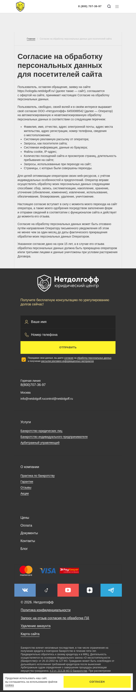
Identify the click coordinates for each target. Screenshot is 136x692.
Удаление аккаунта (35, 626)
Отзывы (25, 487)
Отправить (68, 347)
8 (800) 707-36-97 (90, 6)
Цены (24, 517)
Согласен (97, 681)
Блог (24, 549)
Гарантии (26, 481)
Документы (29, 533)
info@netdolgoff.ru (32, 398)
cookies (9, 685)
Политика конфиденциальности (46, 610)
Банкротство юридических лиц (41, 430)
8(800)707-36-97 (33, 385)
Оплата (26, 525)
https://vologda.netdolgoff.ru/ (36, 91)
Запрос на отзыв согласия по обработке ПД (55, 618)
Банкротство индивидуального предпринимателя (54, 436)
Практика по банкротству (37, 475)
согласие (68, 358)
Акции (24, 493)
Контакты (27, 541)
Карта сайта (30, 634)
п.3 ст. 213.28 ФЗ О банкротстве (68, 670)
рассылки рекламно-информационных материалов (67, 361)
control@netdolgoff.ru (59, 398)
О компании (29, 467)
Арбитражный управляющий (40, 442)
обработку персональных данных (94, 358)
